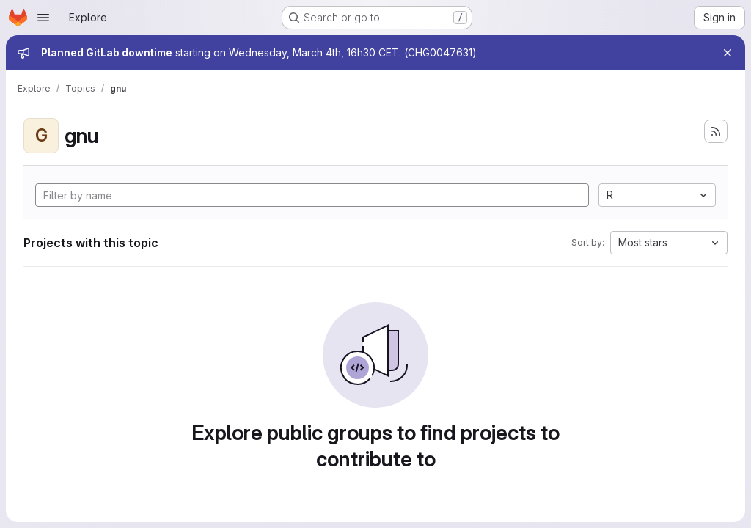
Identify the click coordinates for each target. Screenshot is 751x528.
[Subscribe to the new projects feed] (716, 131)
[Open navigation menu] (43, 17)
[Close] (727, 53)
